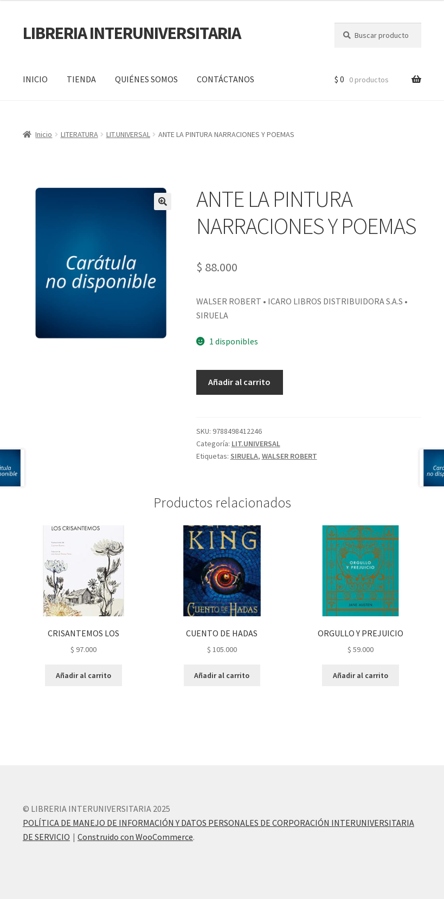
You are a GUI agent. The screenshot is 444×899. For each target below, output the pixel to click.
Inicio (43, 134)
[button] (162, 201)
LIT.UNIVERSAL (128, 134)
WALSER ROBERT (289, 456)
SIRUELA (244, 456)
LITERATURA (79, 134)
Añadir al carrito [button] (83, 675)
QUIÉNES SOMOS (146, 79)
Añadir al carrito (239, 381)
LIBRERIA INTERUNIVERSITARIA (132, 33)
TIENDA (81, 79)
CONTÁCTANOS (225, 79)
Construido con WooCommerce (135, 836)
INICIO (35, 79)
